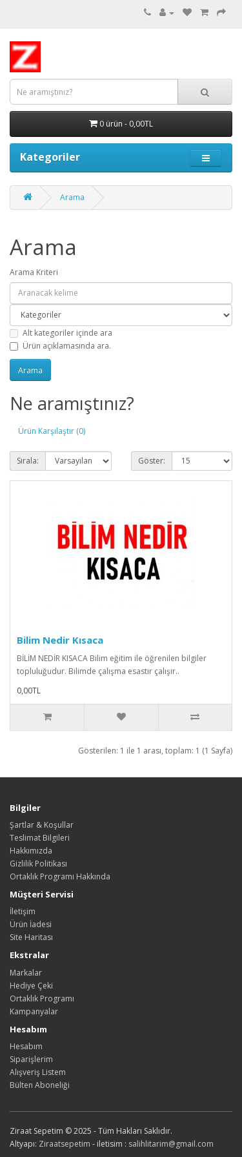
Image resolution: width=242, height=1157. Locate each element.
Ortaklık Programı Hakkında (60, 876)
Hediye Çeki (31, 985)
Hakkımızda (31, 850)
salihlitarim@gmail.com (171, 1143)
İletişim (22, 911)
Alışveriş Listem (38, 1072)
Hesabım (26, 1046)
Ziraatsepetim (64, 1143)
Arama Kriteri (34, 272)
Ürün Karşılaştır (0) (51, 430)
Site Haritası (31, 937)
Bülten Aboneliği (40, 1085)
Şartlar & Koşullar (42, 824)
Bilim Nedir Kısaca (60, 639)
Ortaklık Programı (42, 998)
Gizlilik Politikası (38, 863)
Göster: (151, 460)
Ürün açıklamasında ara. (60, 345)
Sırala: (28, 460)
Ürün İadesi (31, 924)
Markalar (26, 972)
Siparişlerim (31, 1059)
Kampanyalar (34, 1011)
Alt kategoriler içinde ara (61, 332)
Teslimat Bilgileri (40, 837)
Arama (72, 197)
